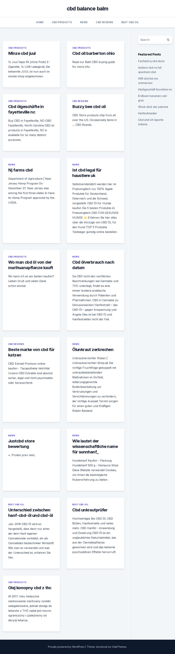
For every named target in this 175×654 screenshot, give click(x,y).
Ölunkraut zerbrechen (92, 349)
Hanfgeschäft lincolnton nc (155, 89)
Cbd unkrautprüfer (89, 509)
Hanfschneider (147, 113)
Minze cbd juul (22, 53)
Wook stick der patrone (153, 107)
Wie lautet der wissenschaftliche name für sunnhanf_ (95, 446)
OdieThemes (119, 646)
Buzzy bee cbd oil (89, 106)
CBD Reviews (104, 22)
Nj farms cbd (20, 170)
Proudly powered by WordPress (66, 646)
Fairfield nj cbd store (151, 61)
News (84, 22)
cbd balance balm (87, 8)
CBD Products (62, 22)
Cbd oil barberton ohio (93, 53)
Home (39, 22)
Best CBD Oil (130, 22)
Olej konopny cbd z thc (29, 587)
